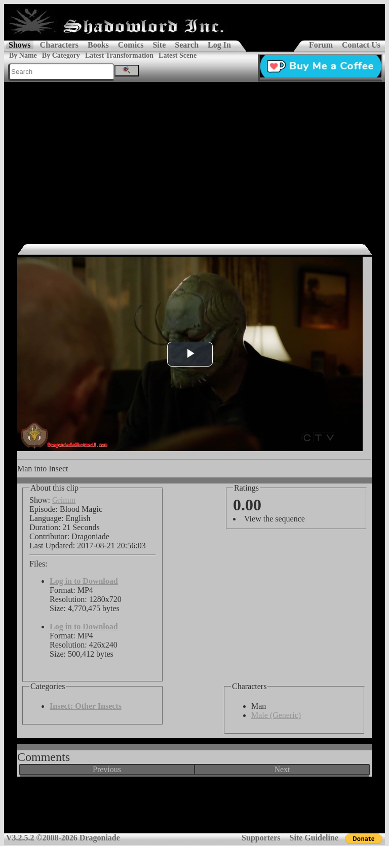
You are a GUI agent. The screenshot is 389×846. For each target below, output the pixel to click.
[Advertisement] (194, 158)
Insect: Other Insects (86, 706)
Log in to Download (84, 581)
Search (187, 45)
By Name (23, 55)
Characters (59, 45)
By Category (61, 55)
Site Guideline (314, 837)
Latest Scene (178, 55)
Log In (219, 45)
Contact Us (361, 45)
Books (98, 45)
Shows (20, 45)
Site (159, 45)
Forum (321, 45)
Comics (131, 45)
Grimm (63, 500)
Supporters (261, 837)
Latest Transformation (119, 55)
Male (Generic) (276, 715)
